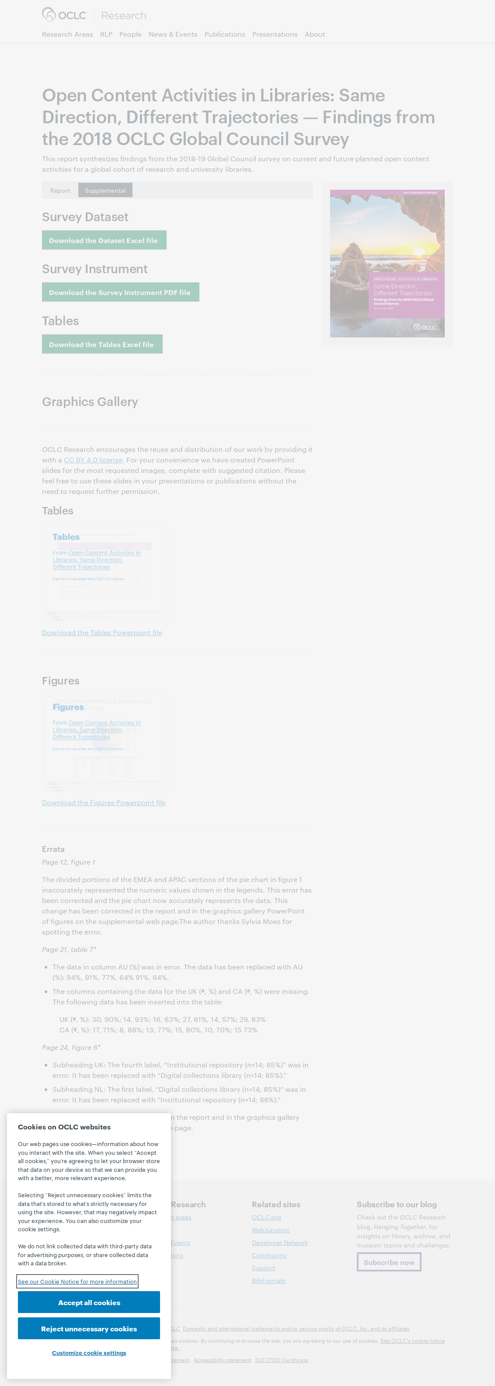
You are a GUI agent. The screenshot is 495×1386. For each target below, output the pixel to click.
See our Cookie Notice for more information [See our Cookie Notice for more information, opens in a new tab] (77, 1281)
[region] (89, 1246)
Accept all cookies (89, 1302)
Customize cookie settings (89, 1352)
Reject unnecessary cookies (89, 1328)
